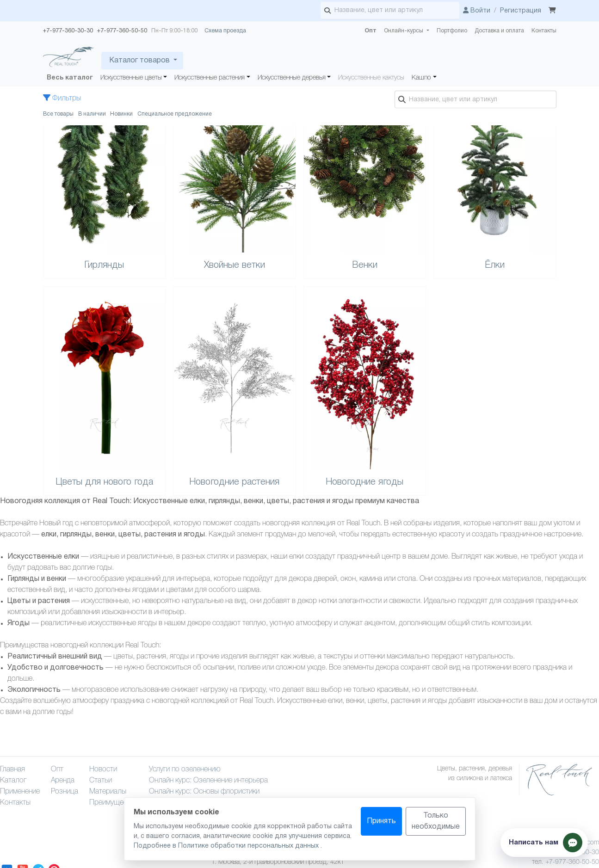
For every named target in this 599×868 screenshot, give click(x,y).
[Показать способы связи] (544, 842)
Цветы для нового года (104, 482)
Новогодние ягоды (364, 482)
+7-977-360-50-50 (572, 862)
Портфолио (452, 30)
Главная (12, 769)
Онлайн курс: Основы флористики (204, 791)
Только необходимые (436, 821)
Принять (381, 821)
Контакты (543, 30)
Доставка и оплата (499, 30)
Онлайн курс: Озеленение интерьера (208, 780)
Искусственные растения (209, 78)
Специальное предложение (174, 114)
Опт (370, 30)
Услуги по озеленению (185, 769)
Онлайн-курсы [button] (404, 30)
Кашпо (421, 78)
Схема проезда (225, 30)
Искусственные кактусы (371, 78)
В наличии (92, 114)
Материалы (107, 791)
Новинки (121, 114)
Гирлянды (104, 265)
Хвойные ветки (234, 265)
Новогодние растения (234, 482)
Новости (103, 769)
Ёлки (495, 265)
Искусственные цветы (131, 78)
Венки (364, 265)
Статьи (100, 780)
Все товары (58, 114)
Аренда (62, 780)
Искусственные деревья (292, 78)
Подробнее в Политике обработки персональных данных (227, 846)
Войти (476, 11)
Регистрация (520, 11)
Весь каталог (70, 78)
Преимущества (113, 803)
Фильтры (62, 98)
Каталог (13, 780)
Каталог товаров (139, 60)
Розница (64, 791)
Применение (20, 791)
